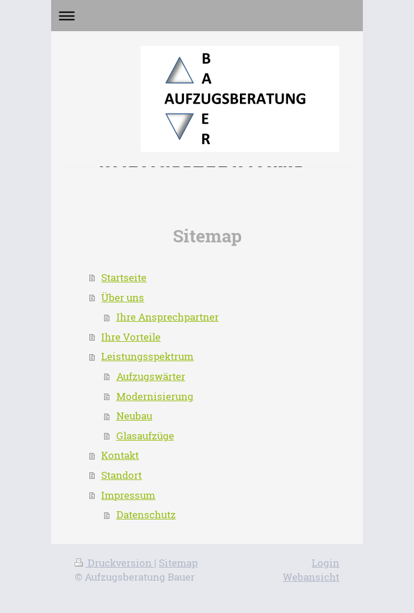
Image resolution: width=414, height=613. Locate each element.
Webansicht (311, 577)
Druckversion (114, 562)
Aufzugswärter (150, 376)
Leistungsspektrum (147, 356)
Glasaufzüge (145, 435)
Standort (121, 475)
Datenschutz (146, 514)
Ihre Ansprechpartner (167, 317)
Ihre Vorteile (131, 337)
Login (325, 562)
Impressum (128, 495)
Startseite (123, 277)
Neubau (134, 415)
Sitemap (178, 562)
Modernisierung (154, 396)
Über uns (122, 297)
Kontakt (120, 455)
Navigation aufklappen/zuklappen (207, 15)
